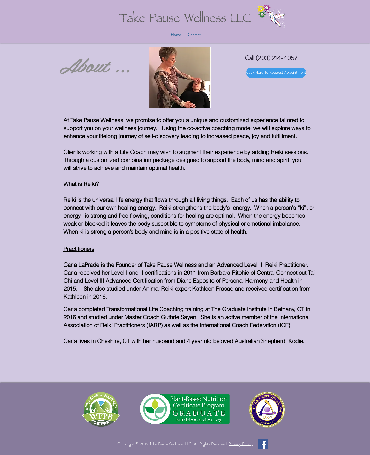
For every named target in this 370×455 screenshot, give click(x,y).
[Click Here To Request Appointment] (276, 73)
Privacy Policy (241, 444)
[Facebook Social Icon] (263, 444)
